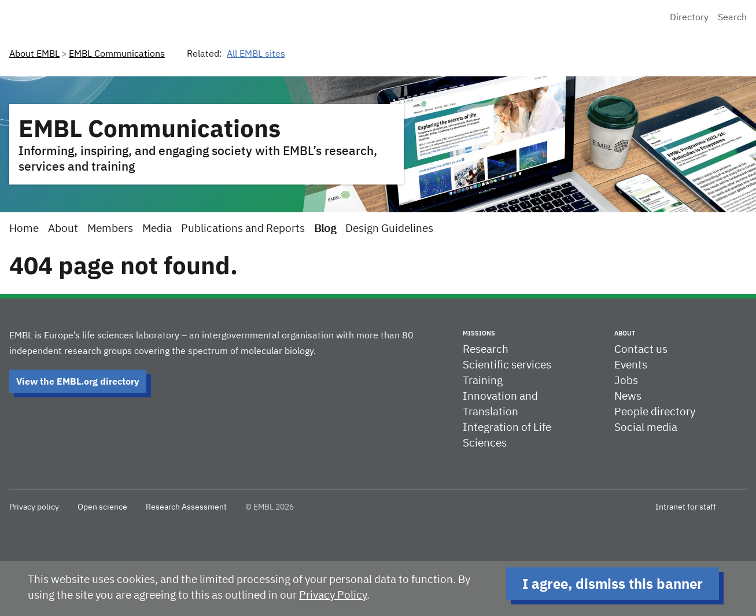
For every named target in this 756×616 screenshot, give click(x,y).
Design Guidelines (389, 228)
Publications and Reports (243, 228)
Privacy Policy (333, 595)
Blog (325, 228)
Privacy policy (34, 507)
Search (732, 18)
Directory (689, 18)
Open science (102, 507)
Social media (645, 427)
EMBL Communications (117, 54)
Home (24, 228)
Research (485, 349)
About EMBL (34, 54)
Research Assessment (186, 507)
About (63, 228)
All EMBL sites (256, 54)
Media (157, 228)
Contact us (641, 349)
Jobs (626, 380)
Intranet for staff (685, 507)
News (627, 396)
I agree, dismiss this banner (612, 583)
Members (110, 228)
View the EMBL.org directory (77, 381)
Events (630, 365)
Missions (479, 333)
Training (483, 380)
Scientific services (507, 365)
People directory (654, 412)
